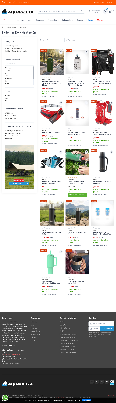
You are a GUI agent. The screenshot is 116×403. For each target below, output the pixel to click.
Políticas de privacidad (67, 343)
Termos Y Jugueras (11, 46)
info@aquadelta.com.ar (10, 363)
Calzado (80, 20)
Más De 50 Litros (10, 118)
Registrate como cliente (68, 352)
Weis (69, 79)
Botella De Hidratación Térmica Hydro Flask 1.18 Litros (51, 83)
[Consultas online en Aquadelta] (92, 382)
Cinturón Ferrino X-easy (51, 132)
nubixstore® (110, 395)
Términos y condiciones (67, 337)
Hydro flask (46, 79)
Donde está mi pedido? (103, 2)
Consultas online (21, 2)
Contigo (7, 71)
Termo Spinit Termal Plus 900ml (77, 233)
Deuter (7, 73)
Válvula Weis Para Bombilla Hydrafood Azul (102, 233)
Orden (42, 40)
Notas (33, 340)
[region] (19, 48)
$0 (111, 11)
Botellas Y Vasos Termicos (13, 49)
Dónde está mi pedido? (67, 349)
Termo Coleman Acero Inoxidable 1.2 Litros (76, 182)
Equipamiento (53, 20)
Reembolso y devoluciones (69, 340)
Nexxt (7, 84)
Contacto (63, 322)
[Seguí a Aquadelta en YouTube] (107, 382)
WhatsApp (8, 2)
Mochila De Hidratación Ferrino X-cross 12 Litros (102, 133)
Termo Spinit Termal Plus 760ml (51, 233)
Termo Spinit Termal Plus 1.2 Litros (102, 182)
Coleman (8, 68)
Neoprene (40, 20)
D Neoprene (8, 138)
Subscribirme (107, 329)
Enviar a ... (7, 20)
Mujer (6, 98)
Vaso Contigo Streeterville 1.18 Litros (51, 282)
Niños (6, 101)
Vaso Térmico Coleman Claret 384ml (76, 282)
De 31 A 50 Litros (10, 116)
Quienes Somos (65, 328)
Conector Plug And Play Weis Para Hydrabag (76, 133)
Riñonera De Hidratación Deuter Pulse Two (51, 182)
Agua (30, 20)
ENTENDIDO (87, 400)
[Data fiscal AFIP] (111, 382)
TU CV (62, 331)
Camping (20, 20)
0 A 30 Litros (9, 113)
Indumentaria (67, 20)
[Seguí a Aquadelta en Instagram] (102, 382)
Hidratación (22, 27)
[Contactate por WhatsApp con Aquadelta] (97, 382)
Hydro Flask (8, 78)
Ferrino (7, 76)
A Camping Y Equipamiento (14, 131)
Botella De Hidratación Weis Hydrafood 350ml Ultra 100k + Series (76, 83)
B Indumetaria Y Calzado (13, 133)
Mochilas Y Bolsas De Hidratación (16, 51)
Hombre (7, 96)
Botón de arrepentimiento (68, 334)
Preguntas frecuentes (67, 346)
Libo (6, 81)
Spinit (95, 179)
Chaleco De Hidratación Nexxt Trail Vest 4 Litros (102, 82)
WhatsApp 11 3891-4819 (11, 354)
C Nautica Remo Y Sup (12, 136)
